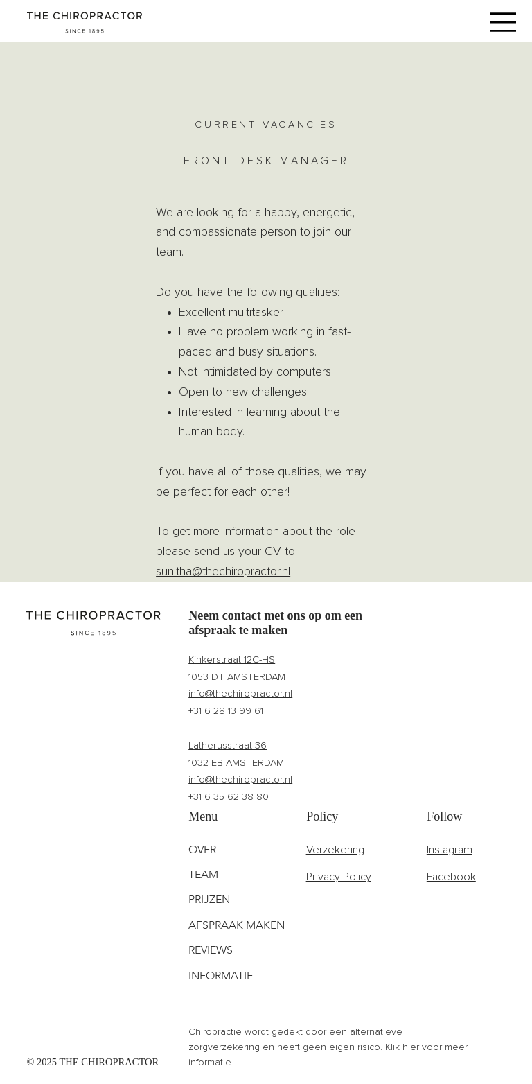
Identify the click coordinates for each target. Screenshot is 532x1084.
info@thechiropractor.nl (240, 693)
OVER (202, 849)
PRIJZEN (209, 899)
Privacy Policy (338, 876)
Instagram (449, 849)
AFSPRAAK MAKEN (236, 925)
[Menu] (503, 22)
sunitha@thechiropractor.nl (223, 572)
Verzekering (335, 849)
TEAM (203, 874)
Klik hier (402, 1047)
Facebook (451, 876)
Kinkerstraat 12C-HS (231, 659)
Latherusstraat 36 (227, 745)
